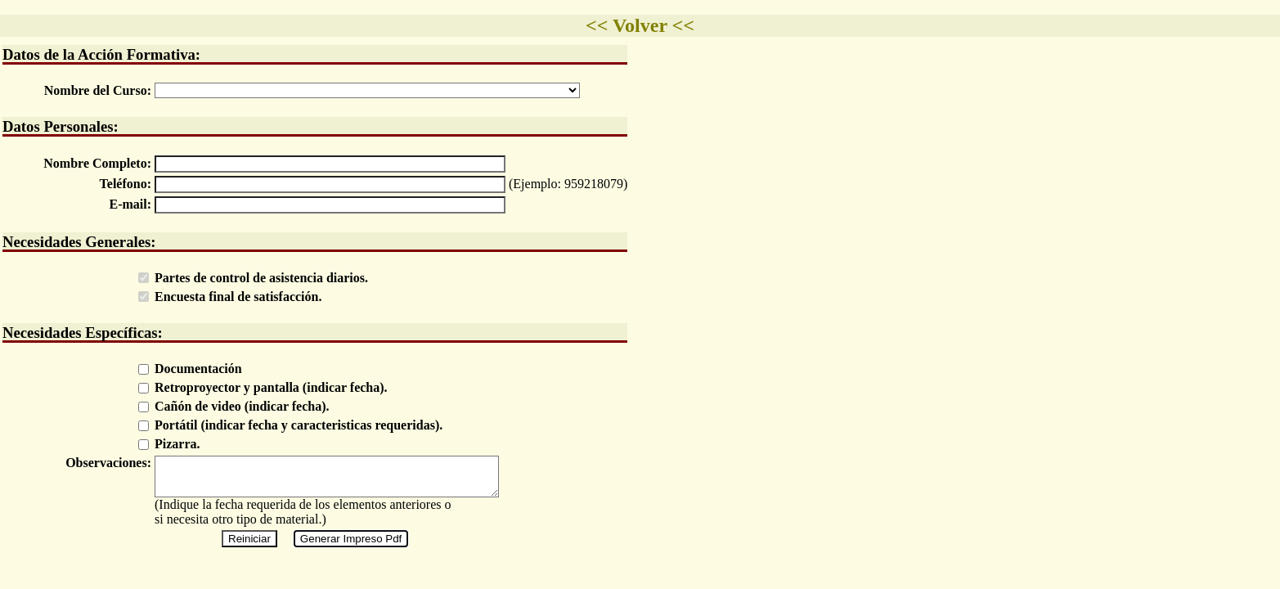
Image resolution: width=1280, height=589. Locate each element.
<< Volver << (640, 25)
